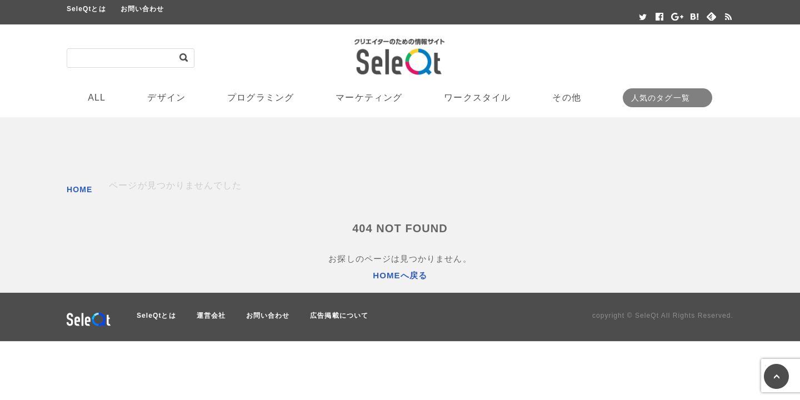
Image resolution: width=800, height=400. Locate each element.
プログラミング (260, 97)
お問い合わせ (142, 9)
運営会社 (211, 315)
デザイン (166, 97)
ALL (97, 97)
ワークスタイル (477, 97)
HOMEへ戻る (400, 275)
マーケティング (369, 97)
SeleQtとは (86, 9)
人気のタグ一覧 (660, 97)
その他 (566, 97)
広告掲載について (339, 315)
